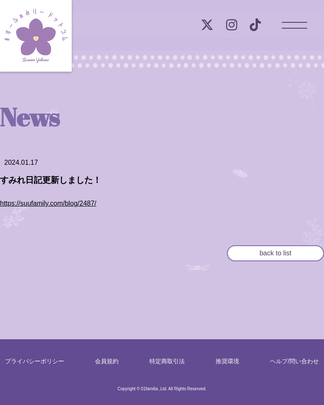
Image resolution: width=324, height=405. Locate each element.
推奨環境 (227, 361)
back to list (275, 253)
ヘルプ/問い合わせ (294, 361)
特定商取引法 (167, 361)
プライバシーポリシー (34, 361)
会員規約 (107, 361)
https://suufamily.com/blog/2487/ (48, 203)
